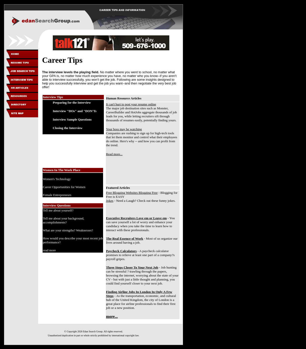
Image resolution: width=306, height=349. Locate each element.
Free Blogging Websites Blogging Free (132, 193)
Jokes (110, 201)
